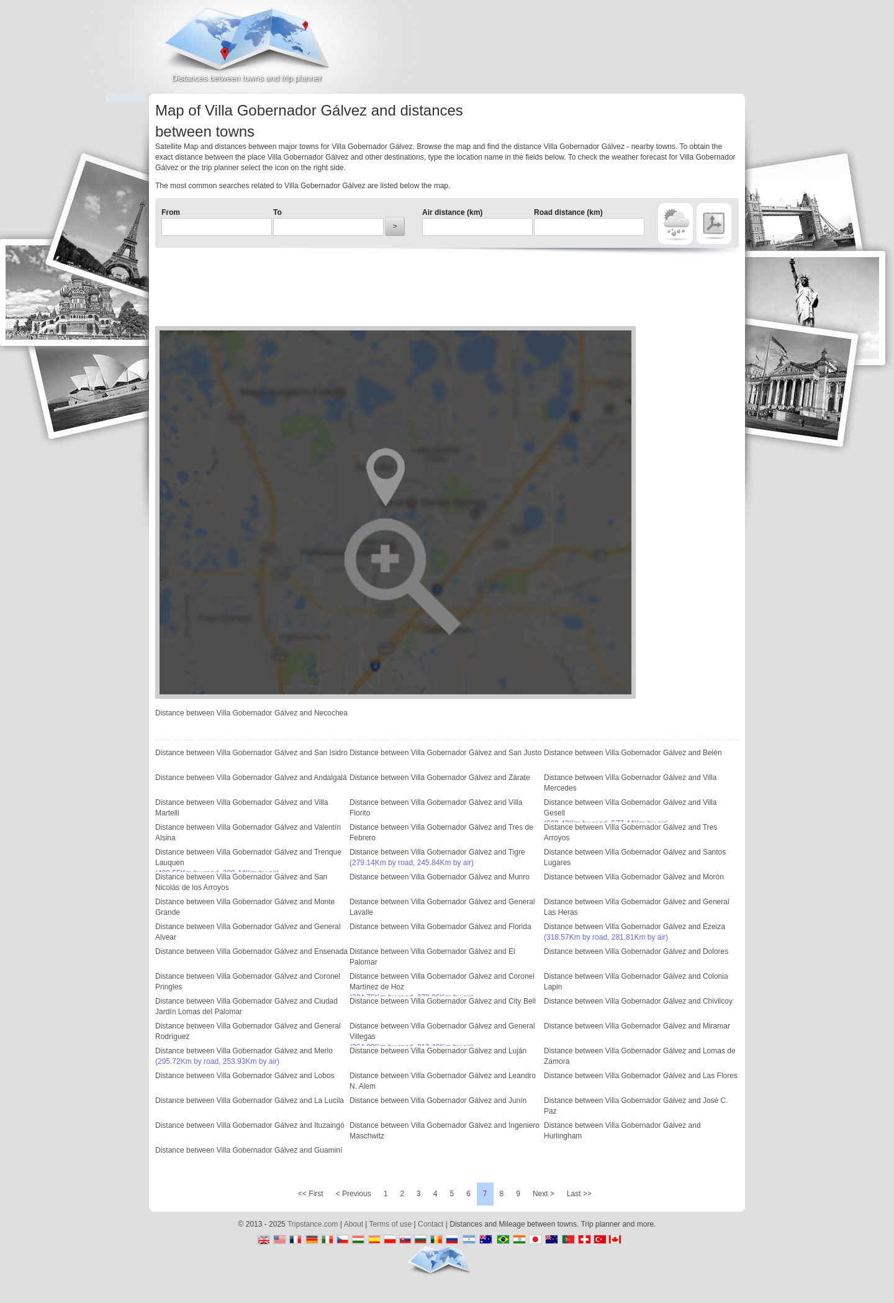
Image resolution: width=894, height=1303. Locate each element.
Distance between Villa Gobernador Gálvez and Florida (440, 926)
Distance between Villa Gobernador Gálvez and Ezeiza (634, 926)
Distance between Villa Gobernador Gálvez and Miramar (637, 1026)
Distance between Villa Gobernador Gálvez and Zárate (440, 777)
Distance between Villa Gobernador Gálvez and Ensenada (251, 951)
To (277, 212)
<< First (310, 1193)
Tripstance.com (312, 1224)
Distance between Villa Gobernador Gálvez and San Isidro (251, 752)
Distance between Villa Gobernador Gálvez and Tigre (437, 852)
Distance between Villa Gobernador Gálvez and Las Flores (641, 1075)
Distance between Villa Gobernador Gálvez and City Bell (443, 1001)
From (170, 212)
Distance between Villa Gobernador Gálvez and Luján (438, 1050)
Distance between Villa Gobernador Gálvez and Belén (633, 752)
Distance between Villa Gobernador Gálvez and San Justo (445, 752)
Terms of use (390, 1224)
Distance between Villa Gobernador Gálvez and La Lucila (249, 1100)
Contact (430, 1224)
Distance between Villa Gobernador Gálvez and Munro (440, 877)
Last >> (579, 1193)
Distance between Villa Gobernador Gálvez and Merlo (244, 1050)
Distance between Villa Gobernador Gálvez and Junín (438, 1100)
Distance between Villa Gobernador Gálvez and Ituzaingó (250, 1125)
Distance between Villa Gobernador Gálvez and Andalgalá (251, 777)
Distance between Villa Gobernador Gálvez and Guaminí (248, 1150)
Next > (543, 1193)
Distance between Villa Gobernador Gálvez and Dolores (636, 951)
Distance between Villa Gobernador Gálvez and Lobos (245, 1075)
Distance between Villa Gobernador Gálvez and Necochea (251, 713)
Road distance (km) (568, 212)
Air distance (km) (452, 212)
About (353, 1224)
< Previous (353, 1193)
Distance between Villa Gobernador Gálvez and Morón (634, 877)
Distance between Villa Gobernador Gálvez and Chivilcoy (638, 1001)
